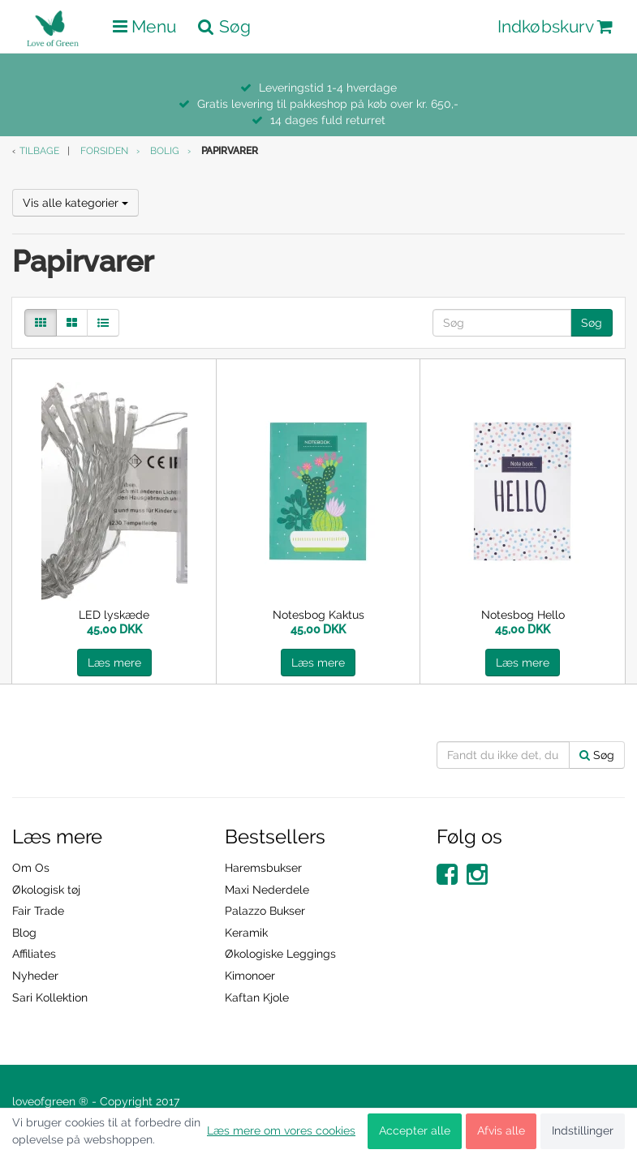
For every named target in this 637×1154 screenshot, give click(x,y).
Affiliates (34, 953)
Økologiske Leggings (280, 953)
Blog (24, 932)
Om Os (30, 867)
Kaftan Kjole (257, 997)
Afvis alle (501, 1130)
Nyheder (35, 975)
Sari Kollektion (50, 997)
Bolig (164, 151)
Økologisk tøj (46, 889)
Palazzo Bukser (265, 910)
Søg (591, 322)
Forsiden (104, 151)
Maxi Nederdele (267, 889)
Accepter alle (414, 1130)
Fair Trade (38, 910)
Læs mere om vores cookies (281, 1130)
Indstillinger (582, 1130)
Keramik (246, 932)
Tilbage (39, 151)
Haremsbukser (263, 867)
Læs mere (114, 662)
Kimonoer (250, 975)
